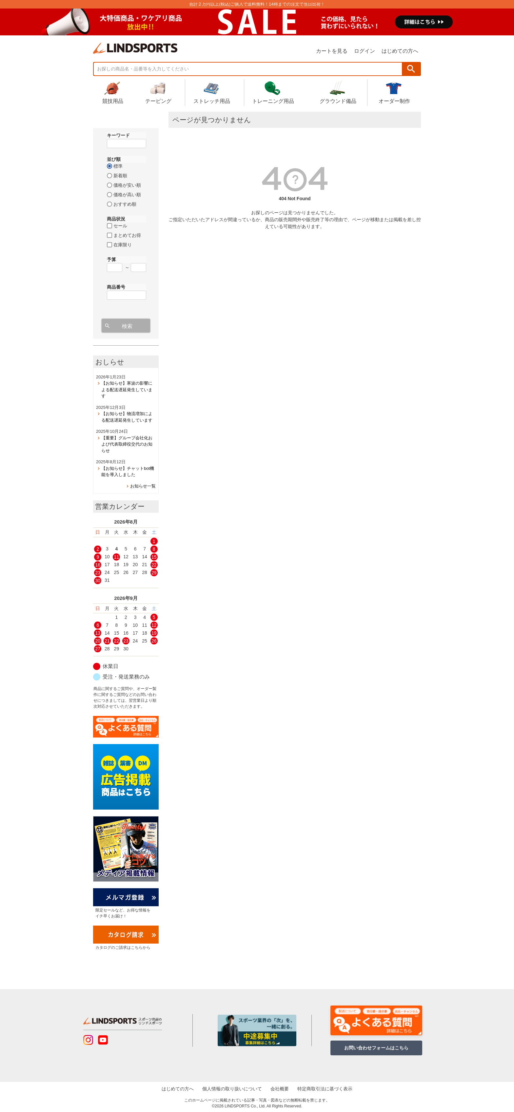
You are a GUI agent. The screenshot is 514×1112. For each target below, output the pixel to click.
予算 (111, 259)
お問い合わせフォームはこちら (376, 1047)
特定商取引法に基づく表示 (324, 1088)
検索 (411, 69)
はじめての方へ (400, 51)
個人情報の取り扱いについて (232, 1088)
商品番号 (116, 287)
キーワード (118, 135)
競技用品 (112, 92)
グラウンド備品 (338, 92)
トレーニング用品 (273, 92)
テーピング (158, 92)
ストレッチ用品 (211, 92)
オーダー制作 (394, 92)
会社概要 (279, 1088)
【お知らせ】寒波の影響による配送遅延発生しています (126, 389)
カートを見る (331, 51)
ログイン (364, 51)
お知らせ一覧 (143, 486)
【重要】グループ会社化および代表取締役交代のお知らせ (126, 444)
